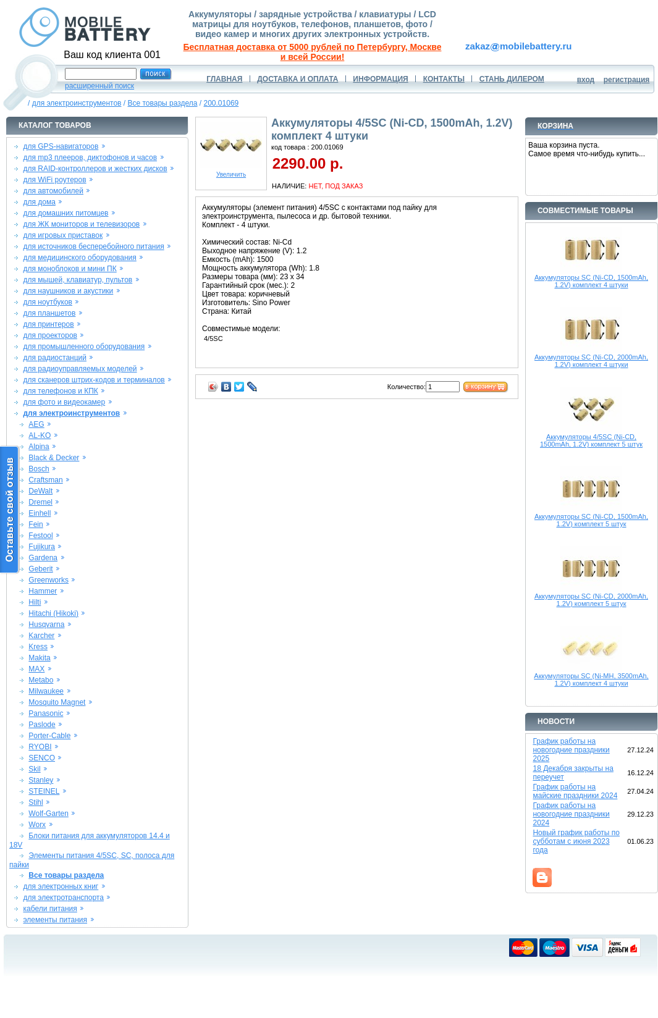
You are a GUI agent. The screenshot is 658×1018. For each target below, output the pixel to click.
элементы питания (55, 919)
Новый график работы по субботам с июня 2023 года (576, 841)
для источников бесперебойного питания (93, 246)
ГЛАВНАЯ (224, 79)
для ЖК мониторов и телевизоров (81, 224)
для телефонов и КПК (60, 391)
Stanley (40, 780)
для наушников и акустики (68, 291)
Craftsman (45, 480)
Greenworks (48, 580)
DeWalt (40, 491)
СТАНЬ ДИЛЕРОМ (511, 79)
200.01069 (221, 103)
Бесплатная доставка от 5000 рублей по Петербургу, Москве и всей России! (312, 52)
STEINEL (43, 791)
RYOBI (39, 746)
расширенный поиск (99, 86)
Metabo (40, 680)
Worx (37, 824)
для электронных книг (60, 886)
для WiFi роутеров (54, 179)
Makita (39, 658)
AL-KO (39, 435)
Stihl (35, 802)
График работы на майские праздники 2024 (575, 791)
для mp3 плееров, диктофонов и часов (90, 157)
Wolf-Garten (48, 813)
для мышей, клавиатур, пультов (77, 280)
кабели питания (50, 908)
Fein (35, 524)
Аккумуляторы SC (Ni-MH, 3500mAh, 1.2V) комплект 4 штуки (591, 679)
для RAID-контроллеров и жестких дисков (95, 168)
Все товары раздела (162, 103)
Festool (40, 535)
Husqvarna (46, 624)
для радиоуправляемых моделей (80, 368)
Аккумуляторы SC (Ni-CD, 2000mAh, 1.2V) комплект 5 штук (591, 599)
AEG (36, 424)
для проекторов (50, 335)
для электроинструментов (77, 103)
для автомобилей (53, 191)
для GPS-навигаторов (60, 146)
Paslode (41, 724)
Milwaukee (46, 691)
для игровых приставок (63, 235)
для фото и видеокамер (64, 402)
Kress (38, 646)
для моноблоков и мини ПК (69, 268)
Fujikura (41, 546)
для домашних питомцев (65, 213)
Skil (34, 769)
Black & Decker (53, 457)
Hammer (42, 591)
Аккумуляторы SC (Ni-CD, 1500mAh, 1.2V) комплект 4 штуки (591, 281)
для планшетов (49, 313)
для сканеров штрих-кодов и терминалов (93, 380)
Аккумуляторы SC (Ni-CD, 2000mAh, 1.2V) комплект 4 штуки (591, 360)
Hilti (34, 602)
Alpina (38, 446)
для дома (39, 202)
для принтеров (48, 324)
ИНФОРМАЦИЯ (380, 79)
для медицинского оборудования (79, 257)
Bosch (38, 469)
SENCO (41, 758)
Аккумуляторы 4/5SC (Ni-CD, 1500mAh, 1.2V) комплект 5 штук (591, 440)
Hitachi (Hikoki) (53, 613)
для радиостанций (54, 357)
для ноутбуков (47, 302)
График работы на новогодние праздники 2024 (571, 814)
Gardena (42, 557)
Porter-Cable (49, 735)
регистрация (627, 79)
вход (586, 79)
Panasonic (45, 713)
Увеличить (231, 172)
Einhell (39, 513)
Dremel (40, 502)
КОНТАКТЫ (444, 79)
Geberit (40, 569)
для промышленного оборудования (84, 346)
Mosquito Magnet (56, 702)
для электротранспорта (63, 897)
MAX (36, 669)
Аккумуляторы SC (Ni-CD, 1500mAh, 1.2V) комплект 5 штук (591, 520)
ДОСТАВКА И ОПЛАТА (297, 79)
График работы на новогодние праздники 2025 (571, 750)
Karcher (41, 635)
